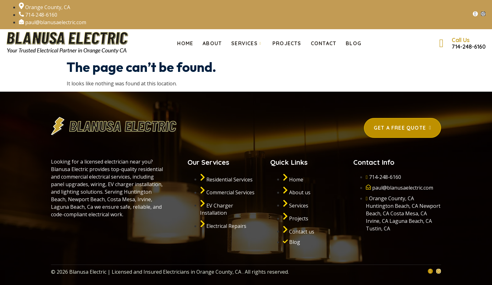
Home (185, 43)
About (212, 43)
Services (246, 43)
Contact (323, 43)
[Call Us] (441, 43)
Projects (286, 43)
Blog (353, 43)
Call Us (461, 40)
